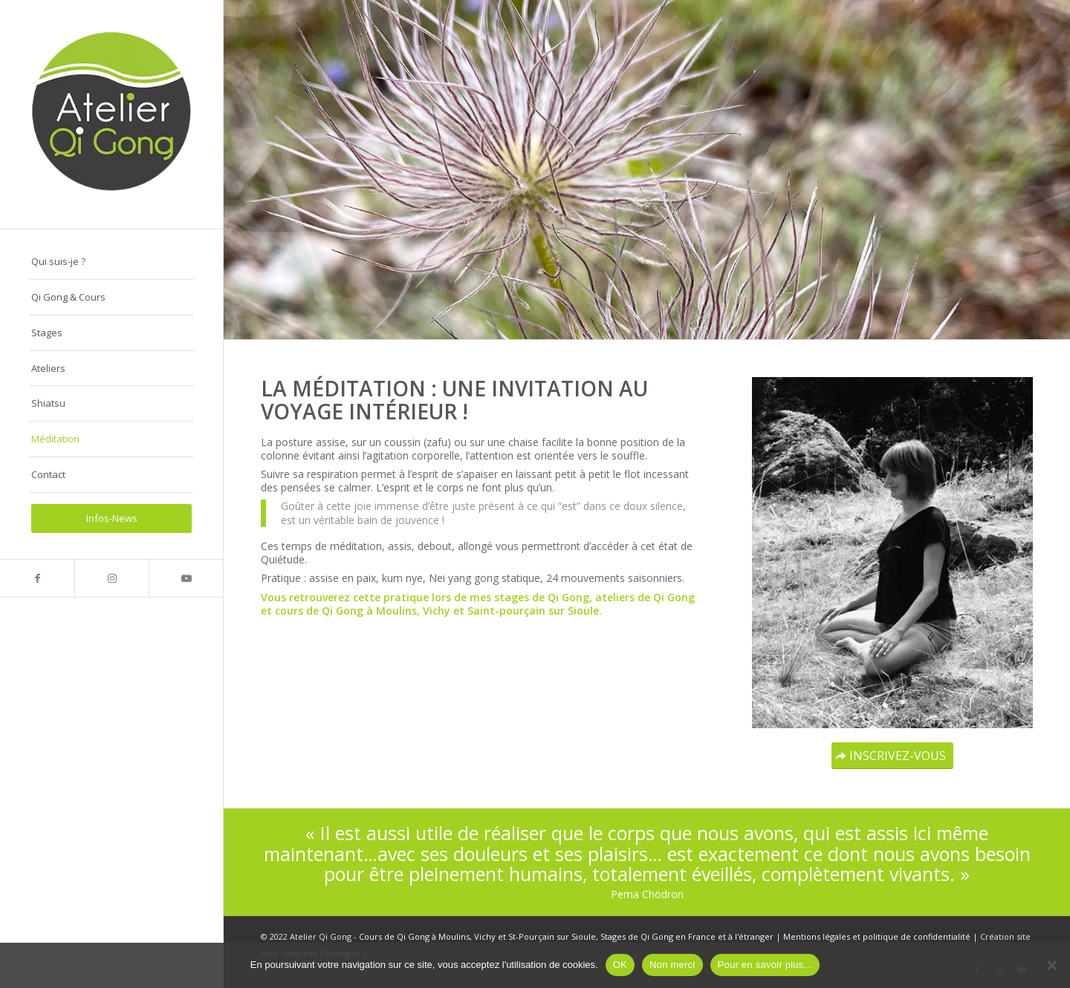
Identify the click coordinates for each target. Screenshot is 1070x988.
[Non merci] (1051, 965)
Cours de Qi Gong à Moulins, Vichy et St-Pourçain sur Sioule (477, 936)
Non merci (672, 964)
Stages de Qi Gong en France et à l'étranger (687, 936)
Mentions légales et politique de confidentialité (876, 936)
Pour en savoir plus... (765, 964)
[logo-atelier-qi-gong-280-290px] (111, 114)
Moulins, (398, 610)
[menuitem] (111, 262)
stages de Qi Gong (541, 597)
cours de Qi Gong (319, 610)
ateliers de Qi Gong (645, 597)
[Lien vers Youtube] (186, 578)
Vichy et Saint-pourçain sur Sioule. (512, 610)
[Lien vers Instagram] (111, 578)
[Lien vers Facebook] (37, 578)
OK (620, 964)
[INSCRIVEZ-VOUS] (892, 755)
